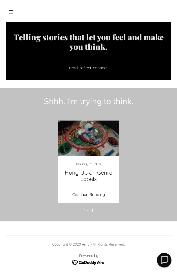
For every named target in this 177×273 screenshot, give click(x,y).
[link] (88, 46)
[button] (11, 12)
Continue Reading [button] (88, 194)
